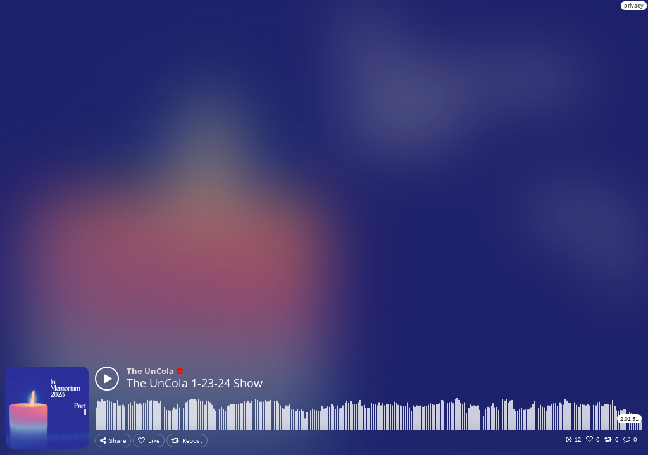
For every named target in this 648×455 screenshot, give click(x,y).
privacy (634, 5)
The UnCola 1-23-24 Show (195, 383)
